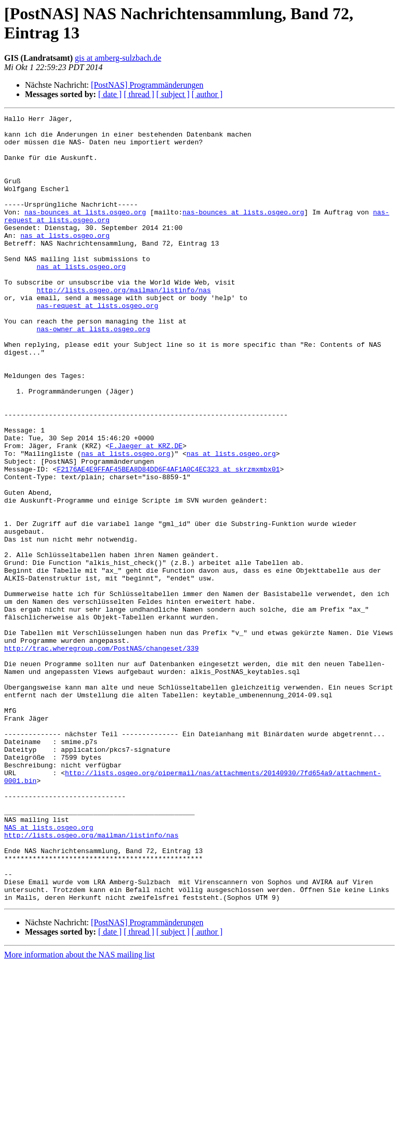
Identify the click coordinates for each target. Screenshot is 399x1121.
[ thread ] (139, 94)
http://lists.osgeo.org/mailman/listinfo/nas (123, 325)
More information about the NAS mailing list (79, 1112)
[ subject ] (173, 94)
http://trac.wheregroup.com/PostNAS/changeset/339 (101, 755)
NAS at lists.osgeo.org (49, 970)
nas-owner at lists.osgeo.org (93, 372)
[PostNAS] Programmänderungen (147, 84)
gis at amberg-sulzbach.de (118, 57)
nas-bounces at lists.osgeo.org (85, 232)
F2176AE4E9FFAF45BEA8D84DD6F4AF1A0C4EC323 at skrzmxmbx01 (168, 540)
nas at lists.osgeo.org (65, 260)
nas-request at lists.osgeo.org (97, 344)
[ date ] (110, 94)
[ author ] (207, 94)
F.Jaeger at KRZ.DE (146, 512)
